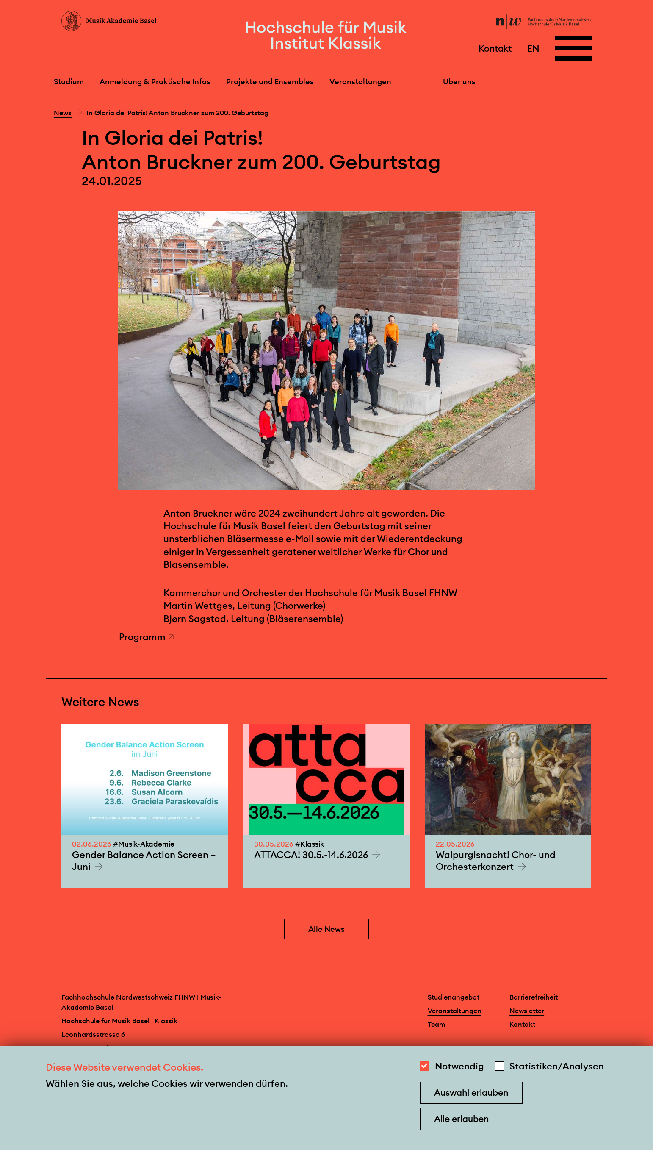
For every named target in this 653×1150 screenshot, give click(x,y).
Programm (146, 637)
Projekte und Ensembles (270, 81)
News (417, 81)
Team (436, 1024)
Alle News (326, 929)
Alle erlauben (461, 1119)
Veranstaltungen (360, 81)
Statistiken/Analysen (556, 1066)
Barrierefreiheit (533, 997)
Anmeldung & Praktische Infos (155, 81)
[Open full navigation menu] (573, 48)
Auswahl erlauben (471, 1092)
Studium (69, 81)
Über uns (459, 81)
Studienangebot (453, 997)
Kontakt (495, 48)
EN (533, 48)
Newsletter (526, 1010)
